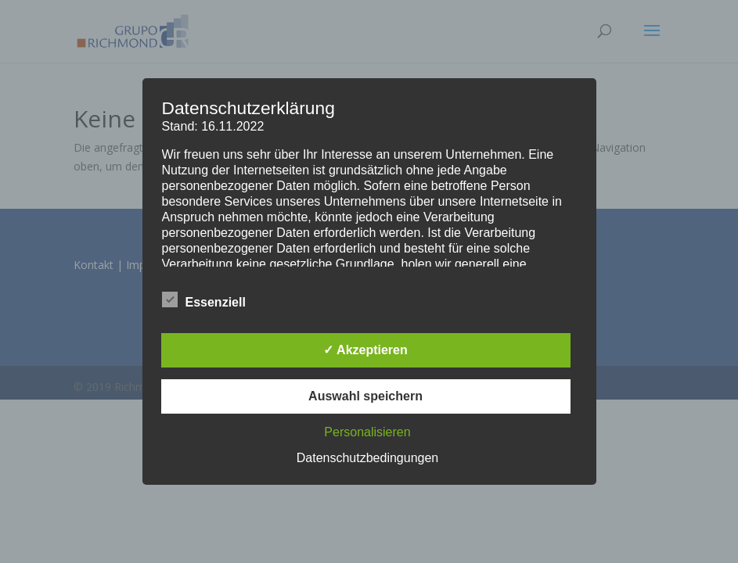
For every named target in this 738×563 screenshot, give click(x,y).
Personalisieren (367, 432)
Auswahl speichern (365, 396)
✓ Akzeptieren (365, 350)
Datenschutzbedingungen (367, 457)
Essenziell (204, 300)
